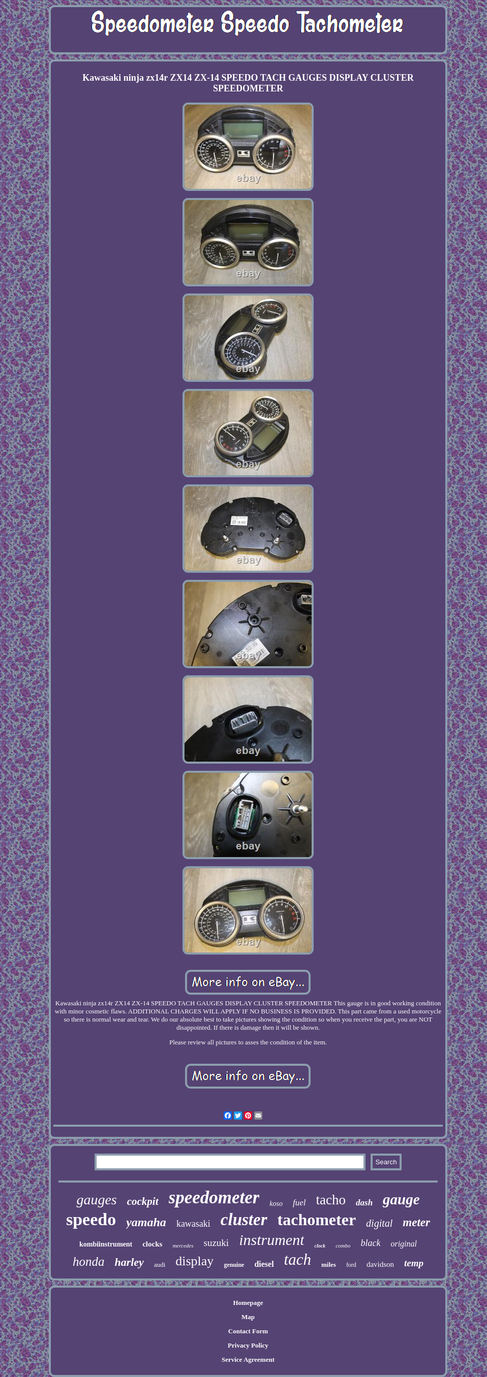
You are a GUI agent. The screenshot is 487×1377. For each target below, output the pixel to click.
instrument (271, 1239)
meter (416, 1222)
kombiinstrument (105, 1244)
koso (276, 1203)
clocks (152, 1244)
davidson (380, 1264)
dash (364, 1202)
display (194, 1261)
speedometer (214, 1197)
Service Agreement (248, 1359)
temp (413, 1263)
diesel (263, 1264)
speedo (91, 1219)
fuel (299, 1202)
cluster (244, 1219)
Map (248, 1317)
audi (159, 1264)
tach (297, 1259)
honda (89, 1261)
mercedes (182, 1245)
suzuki (216, 1242)
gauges (96, 1199)
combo (343, 1245)
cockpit (143, 1201)
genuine (234, 1264)
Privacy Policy (248, 1345)
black (370, 1243)
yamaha (146, 1222)
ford (351, 1264)
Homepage (248, 1302)
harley (128, 1262)
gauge (401, 1199)
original (403, 1243)
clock (319, 1246)
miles (328, 1264)
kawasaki (193, 1224)
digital (379, 1223)
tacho (331, 1199)
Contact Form (248, 1331)
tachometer (317, 1219)
